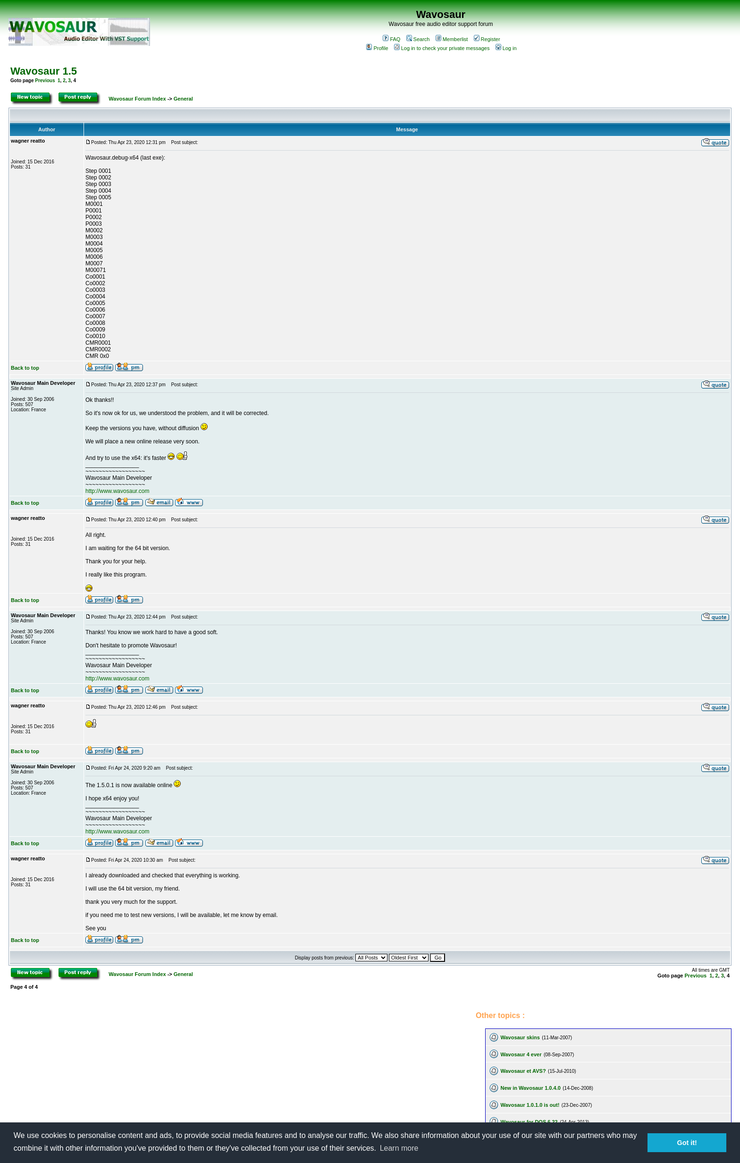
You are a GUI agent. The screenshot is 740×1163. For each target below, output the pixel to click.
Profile (377, 48)
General (183, 99)
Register (487, 39)
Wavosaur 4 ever (520, 1054)
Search (418, 39)
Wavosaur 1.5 (43, 71)
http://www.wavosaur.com (117, 491)
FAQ (391, 39)
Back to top (25, 368)
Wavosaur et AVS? (523, 1071)
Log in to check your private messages (442, 48)
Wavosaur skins (519, 1037)
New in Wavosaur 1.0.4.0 (530, 1088)
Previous (45, 80)
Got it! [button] (687, 1142)
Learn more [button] (399, 1148)
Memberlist (452, 39)
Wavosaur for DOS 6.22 (528, 1122)
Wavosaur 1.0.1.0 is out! (529, 1105)
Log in (506, 48)
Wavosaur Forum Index (137, 99)
